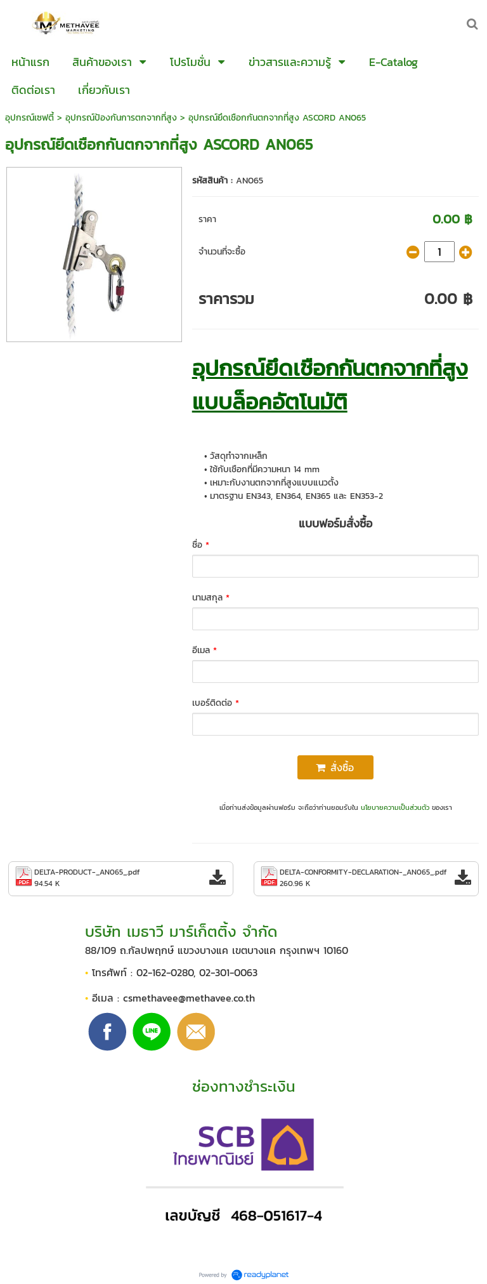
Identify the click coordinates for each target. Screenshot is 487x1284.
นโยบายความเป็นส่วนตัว (395, 807)
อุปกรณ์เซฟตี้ (29, 117)
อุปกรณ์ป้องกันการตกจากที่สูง (121, 117)
